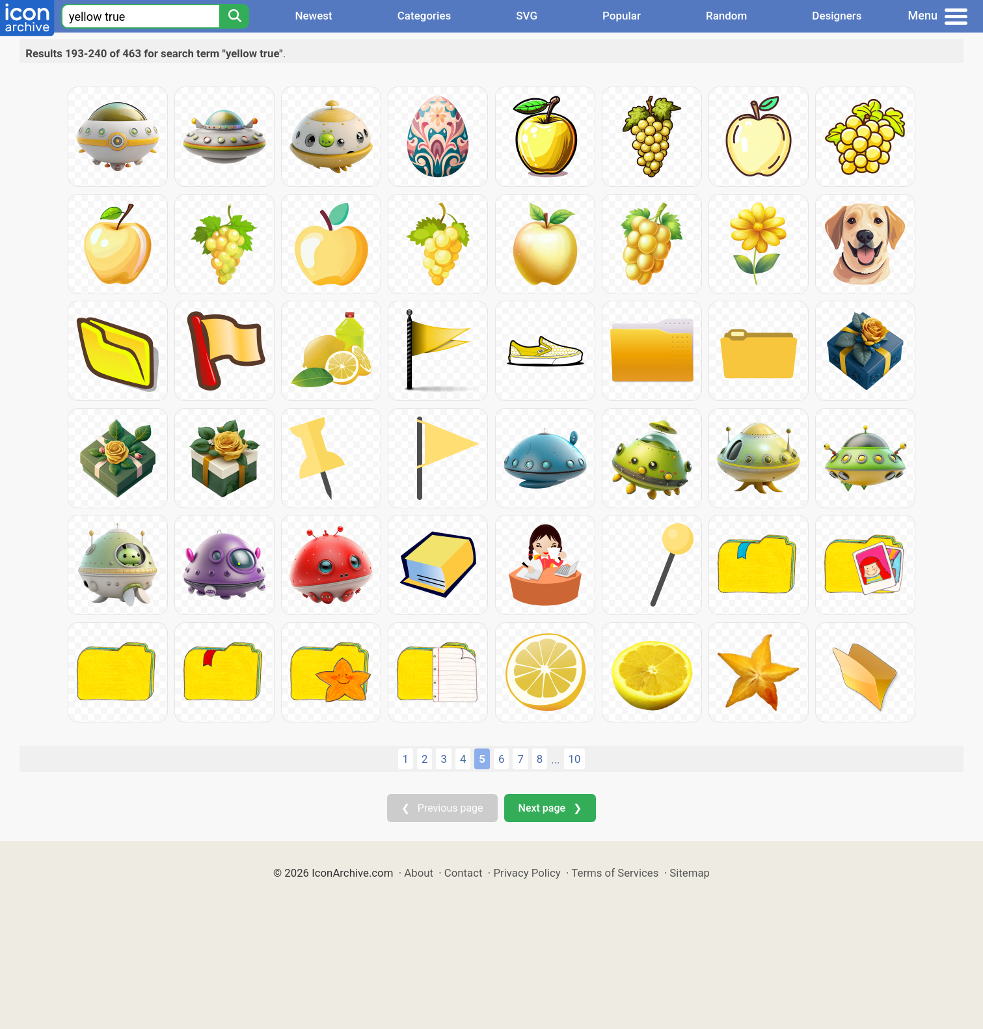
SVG (526, 15)
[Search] (234, 16)
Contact (463, 872)
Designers (836, 15)
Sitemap (689, 872)
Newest (313, 15)
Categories (424, 15)
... (555, 759)
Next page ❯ (550, 808)
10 (575, 758)
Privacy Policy (526, 872)
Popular (621, 15)
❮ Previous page (442, 808)
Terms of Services (614, 872)
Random (726, 15)
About (418, 872)
